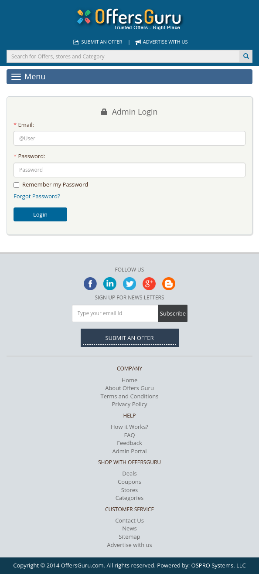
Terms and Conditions (129, 396)
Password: (29, 156)
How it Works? (129, 427)
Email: (24, 125)
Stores (129, 490)
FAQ (129, 435)
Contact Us (129, 520)
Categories (129, 498)
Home (130, 380)
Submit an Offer (96, 41)
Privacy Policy (129, 404)
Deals (129, 473)
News (129, 528)
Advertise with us (160, 41)
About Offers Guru (129, 388)
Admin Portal (129, 451)
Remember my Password (51, 184)
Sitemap (129, 536)
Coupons (129, 482)
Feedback (129, 443)
